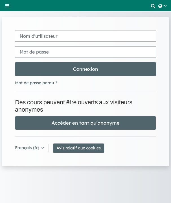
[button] (153, 5)
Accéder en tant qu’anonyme (85, 123)
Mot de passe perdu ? (36, 82)
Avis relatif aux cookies (78, 148)
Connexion (85, 69)
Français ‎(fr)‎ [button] (27, 147)
